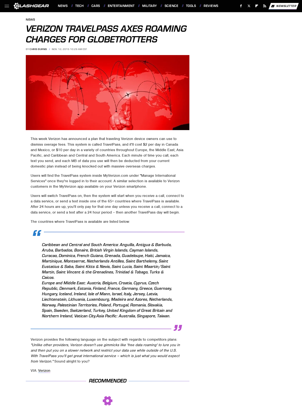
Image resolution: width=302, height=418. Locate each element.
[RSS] (265, 6)
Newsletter (283, 6)
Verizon (44, 370)
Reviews (211, 6)
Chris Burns (38, 49)
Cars (95, 6)
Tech (79, 6)
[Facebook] (241, 6)
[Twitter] (249, 6)
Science (171, 6)
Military (149, 6)
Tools (191, 6)
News (63, 6)
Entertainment (121, 6)
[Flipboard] (257, 6)
